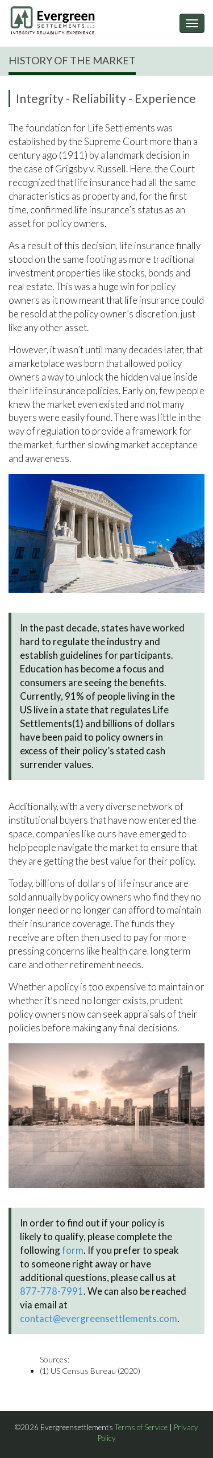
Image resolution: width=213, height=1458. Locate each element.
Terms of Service (141, 1427)
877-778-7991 (51, 1291)
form (72, 1250)
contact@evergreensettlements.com (98, 1318)
